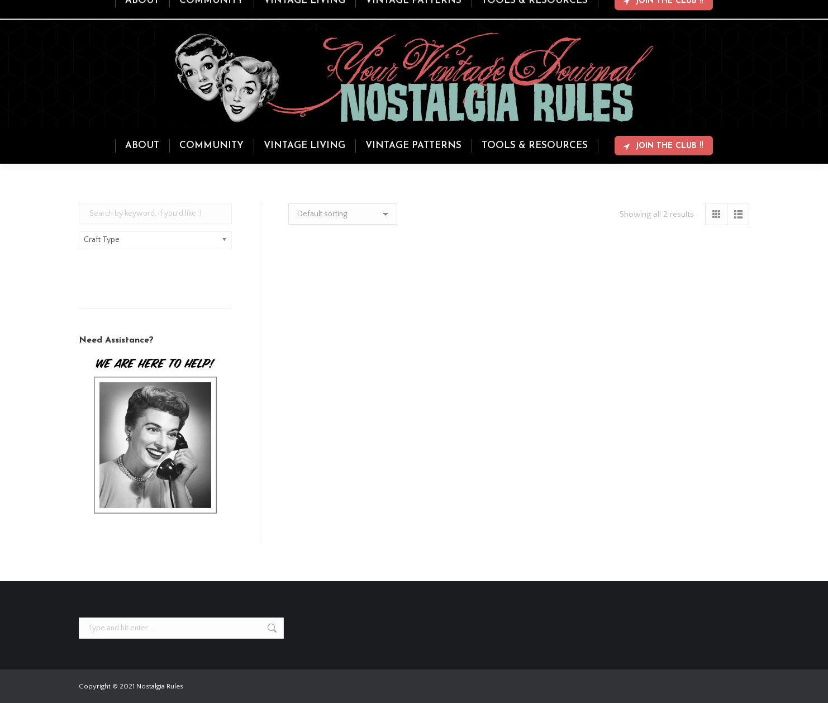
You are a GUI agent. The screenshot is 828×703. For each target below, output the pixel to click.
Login (704, 10)
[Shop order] (342, 214)
